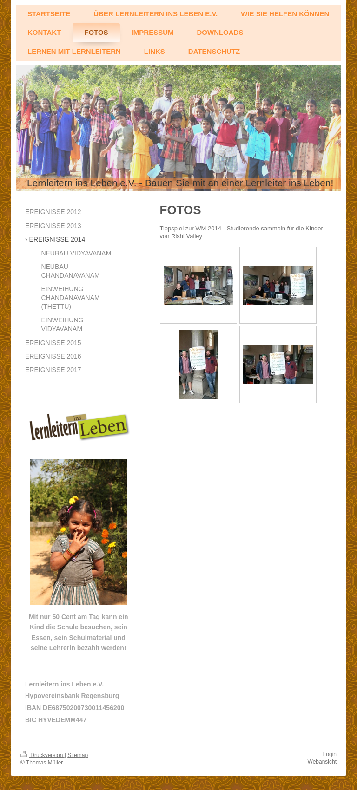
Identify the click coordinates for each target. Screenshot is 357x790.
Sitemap (77, 755)
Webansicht (322, 761)
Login (330, 754)
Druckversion (42, 755)
